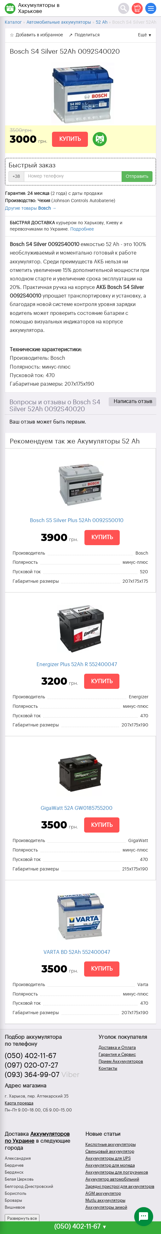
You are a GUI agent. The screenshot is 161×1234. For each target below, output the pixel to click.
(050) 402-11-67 (30, 1055)
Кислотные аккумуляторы (110, 1144)
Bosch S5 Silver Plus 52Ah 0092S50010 (77, 520)
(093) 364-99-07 (32, 1074)
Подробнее (82, 229)
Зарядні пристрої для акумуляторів (119, 1186)
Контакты (108, 1068)
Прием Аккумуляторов (121, 1061)
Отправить (137, 176)
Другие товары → (30, 208)
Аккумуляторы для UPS (108, 1158)
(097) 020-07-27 (31, 1065)
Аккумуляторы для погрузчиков (116, 1172)
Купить (70, 139)
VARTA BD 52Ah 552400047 (76, 952)
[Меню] (150, 8)
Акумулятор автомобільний (112, 1179)
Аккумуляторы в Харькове (39, 8)
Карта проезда (19, 1103)
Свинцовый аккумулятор (109, 1151)
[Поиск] (123, 8)
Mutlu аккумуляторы (105, 1200)
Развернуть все (22, 1218)
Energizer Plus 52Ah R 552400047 (77, 664)
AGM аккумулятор (103, 1193)
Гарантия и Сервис (117, 1054)
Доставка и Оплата (117, 1047)
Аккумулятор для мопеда (110, 1165)
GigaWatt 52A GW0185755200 (76, 808)
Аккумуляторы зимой (106, 1207)
